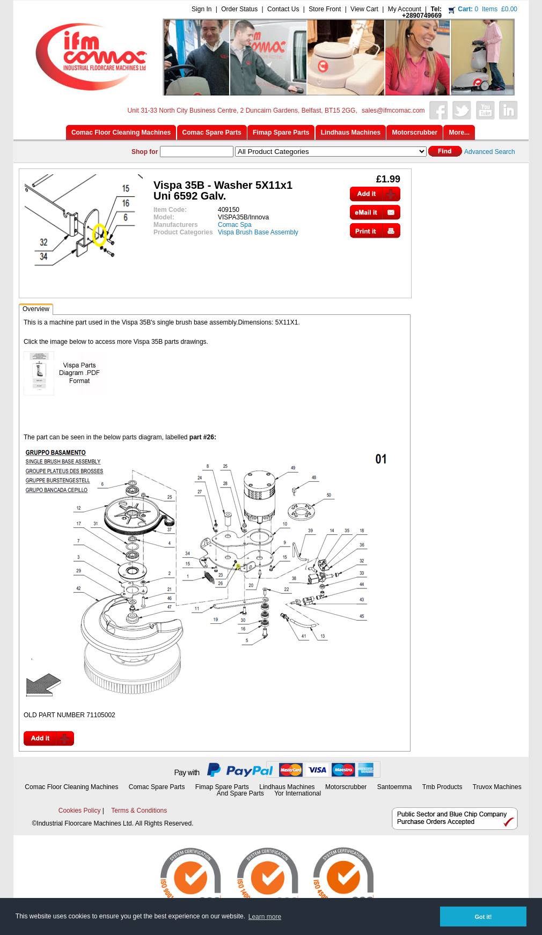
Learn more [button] (264, 917)
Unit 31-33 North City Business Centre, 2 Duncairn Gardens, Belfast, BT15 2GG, (242, 110)
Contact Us (283, 9)
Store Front (325, 9)
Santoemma (394, 787)
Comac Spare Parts (157, 787)
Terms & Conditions (139, 810)
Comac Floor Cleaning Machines (71, 787)
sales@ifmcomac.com (393, 110)
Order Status (239, 9)
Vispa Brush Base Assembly (258, 232)
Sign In (201, 9)
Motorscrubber (347, 787)
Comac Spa (235, 225)
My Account (404, 9)
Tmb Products (442, 787)
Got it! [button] (483, 917)
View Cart (364, 9)
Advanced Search (489, 152)
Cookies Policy (79, 810)
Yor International (297, 793)
